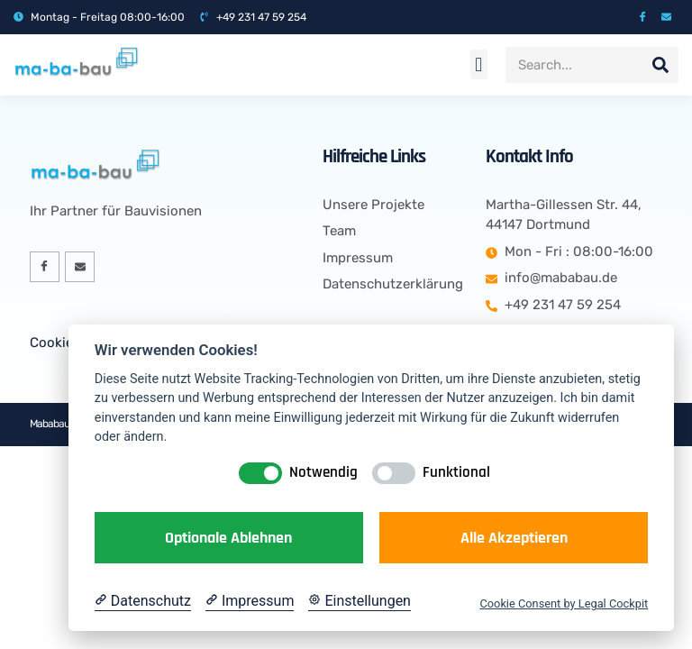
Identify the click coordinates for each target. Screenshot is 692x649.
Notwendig (323, 472)
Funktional (456, 472)
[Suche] (660, 65)
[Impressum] (249, 601)
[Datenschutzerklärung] (143, 601)
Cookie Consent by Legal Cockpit (563, 603)
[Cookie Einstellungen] (359, 601)
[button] (478, 64)
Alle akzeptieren (514, 537)
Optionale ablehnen (228, 537)
